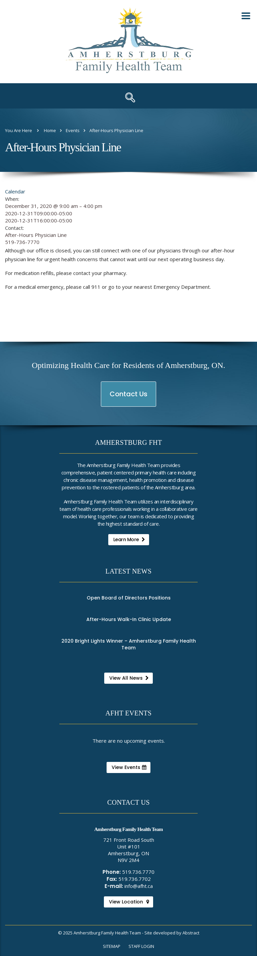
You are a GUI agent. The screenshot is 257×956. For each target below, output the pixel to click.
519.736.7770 (138, 871)
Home (50, 130)
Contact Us (128, 398)
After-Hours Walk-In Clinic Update (128, 619)
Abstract (190, 933)
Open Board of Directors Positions (129, 597)
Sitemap (111, 946)
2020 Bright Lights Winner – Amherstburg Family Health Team (128, 644)
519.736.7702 (134, 878)
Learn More (129, 539)
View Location (129, 901)
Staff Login (141, 946)
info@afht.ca (138, 886)
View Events (129, 767)
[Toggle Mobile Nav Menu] (245, 16)
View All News (129, 678)
